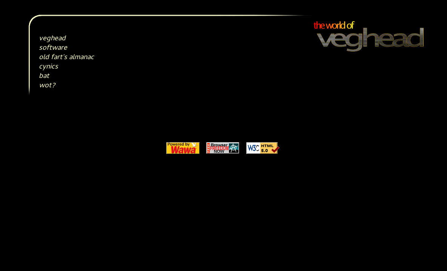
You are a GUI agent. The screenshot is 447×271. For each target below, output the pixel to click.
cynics (48, 67)
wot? (47, 86)
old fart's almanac (66, 58)
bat (44, 76)
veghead (52, 39)
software (53, 48)
